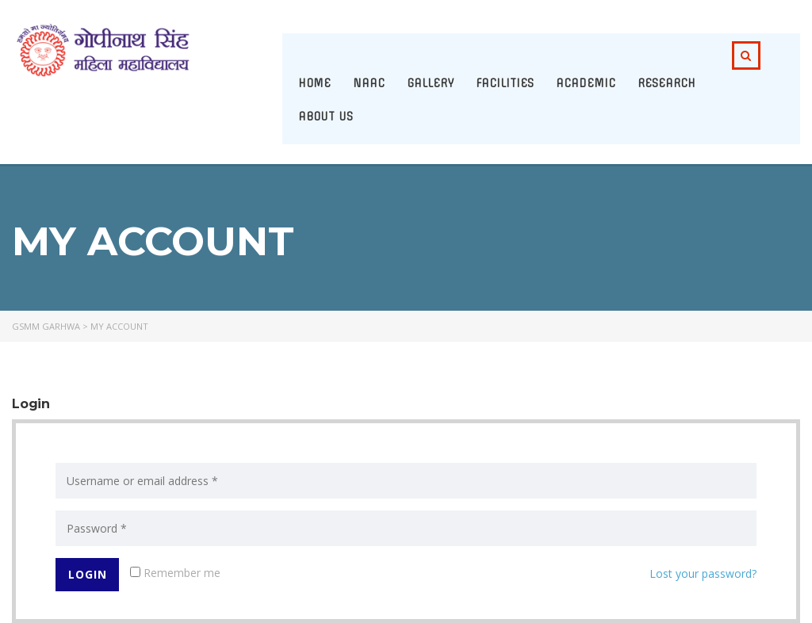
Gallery (430, 83)
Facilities (505, 83)
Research (666, 83)
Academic (585, 83)
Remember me (175, 572)
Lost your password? (702, 573)
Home (314, 83)
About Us (325, 116)
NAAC (369, 83)
